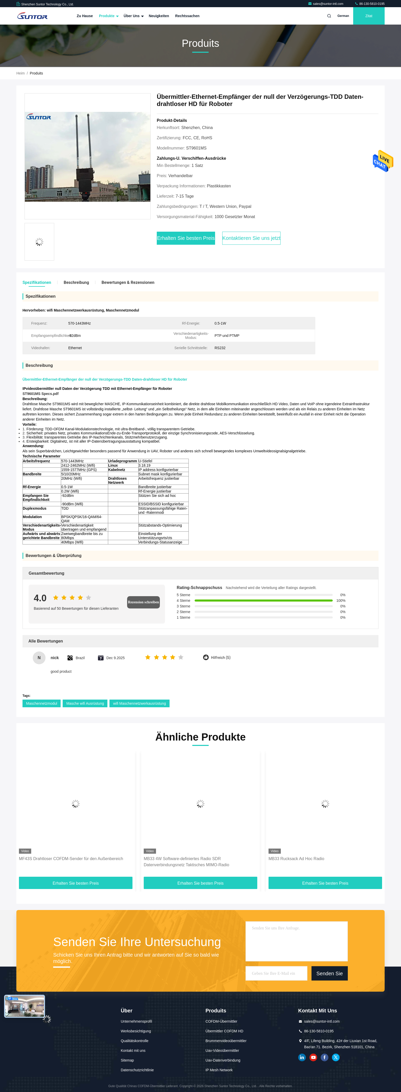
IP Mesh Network (219, 1070)
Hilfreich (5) (220, 658)
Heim (20, 73)
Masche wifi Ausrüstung (85, 703)
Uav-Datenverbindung (223, 1060)
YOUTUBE (313, 1057)
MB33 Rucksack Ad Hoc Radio (296, 859)
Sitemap (127, 1060)
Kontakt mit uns (133, 1050)
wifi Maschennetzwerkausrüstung (139, 703)
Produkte (108, 16)
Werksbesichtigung (136, 1031)
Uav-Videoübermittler (222, 1050)
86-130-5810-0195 (369, 4)
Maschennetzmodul (41, 703)
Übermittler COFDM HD (224, 1031)
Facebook (324, 1057)
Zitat (368, 16)
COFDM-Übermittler (221, 1021)
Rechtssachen (187, 16)
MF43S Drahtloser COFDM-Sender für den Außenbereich (71, 859)
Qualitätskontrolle (134, 1041)
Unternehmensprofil (136, 1021)
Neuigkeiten (159, 16)
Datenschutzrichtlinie (137, 1070)
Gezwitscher (336, 1057)
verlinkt (302, 1057)
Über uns (133, 16)
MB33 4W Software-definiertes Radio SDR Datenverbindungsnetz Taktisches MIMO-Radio (186, 862)
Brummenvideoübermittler (226, 1041)
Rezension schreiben (143, 602)
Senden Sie (329, 973)
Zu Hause (85, 16)
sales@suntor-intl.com (326, 4)
